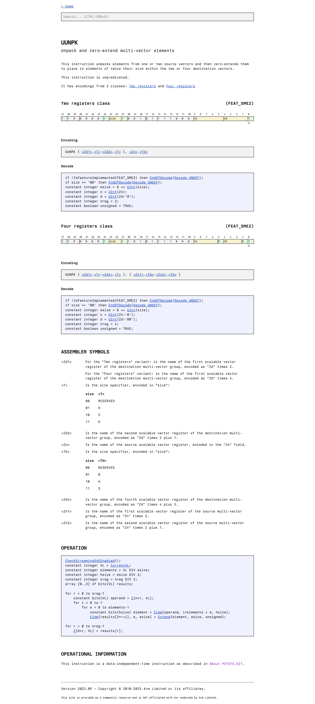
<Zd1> (87, 152)
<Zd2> (107, 152)
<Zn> (133, 152)
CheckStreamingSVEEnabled (90, 561)
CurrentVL (120, 565)
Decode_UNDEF (187, 178)
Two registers (142, 86)
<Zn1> (138, 274)
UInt (131, 187)
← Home (67, 6)
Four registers (180, 86)
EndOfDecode (161, 178)
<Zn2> (161, 274)
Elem (158, 612)
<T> (97, 152)
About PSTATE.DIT (226, 664)
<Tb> (143, 152)
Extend (164, 617)
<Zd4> (107, 274)
